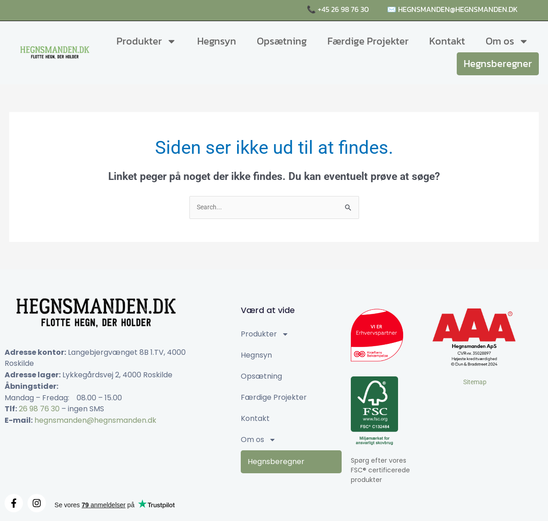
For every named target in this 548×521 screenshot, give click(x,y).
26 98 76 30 (39, 409)
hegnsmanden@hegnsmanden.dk (95, 420)
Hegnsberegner (498, 63)
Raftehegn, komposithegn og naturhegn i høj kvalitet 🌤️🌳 (136, 10)
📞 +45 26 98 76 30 (338, 9)
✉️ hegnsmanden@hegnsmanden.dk (452, 9)
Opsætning (282, 41)
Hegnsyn (216, 41)
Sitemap (474, 382)
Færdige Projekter (368, 41)
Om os (507, 41)
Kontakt (447, 41)
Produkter (146, 41)
